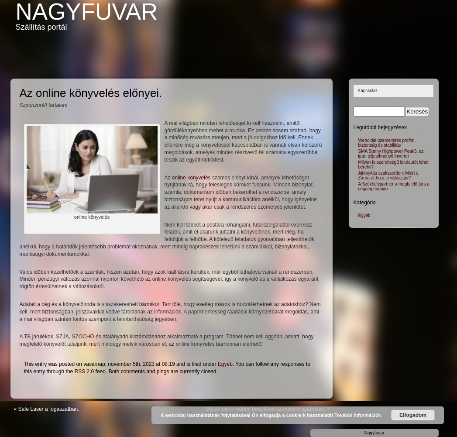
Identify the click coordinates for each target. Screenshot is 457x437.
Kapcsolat (367, 90)
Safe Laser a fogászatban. (48, 409)
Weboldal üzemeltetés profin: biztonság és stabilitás (386, 143)
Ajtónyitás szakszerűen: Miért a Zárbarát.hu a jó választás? (388, 175)
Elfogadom (412, 415)
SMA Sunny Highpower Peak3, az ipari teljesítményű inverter (391, 153)
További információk (357, 415)
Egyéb (225, 364)
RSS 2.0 (84, 371)
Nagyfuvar (87, 11)
